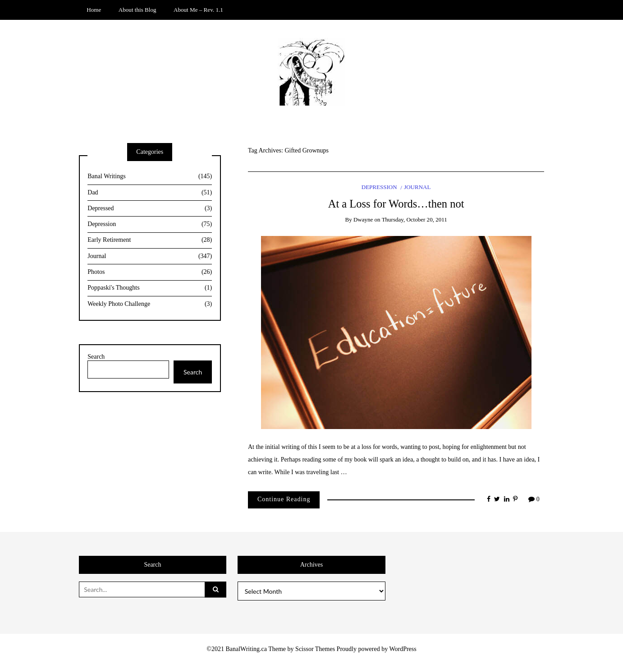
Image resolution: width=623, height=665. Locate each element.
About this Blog (137, 9)
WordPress (402, 649)
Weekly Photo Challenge (149, 304)
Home (94, 9)
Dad (149, 193)
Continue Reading (284, 499)
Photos (149, 272)
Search (96, 356)
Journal (417, 187)
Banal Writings (149, 176)
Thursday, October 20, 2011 (414, 219)
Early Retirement (149, 240)
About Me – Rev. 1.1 (198, 9)
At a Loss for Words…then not (396, 204)
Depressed (149, 208)
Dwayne (363, 219)
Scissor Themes (315, 649)
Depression (379, 187)
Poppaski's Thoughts (149, 288)
